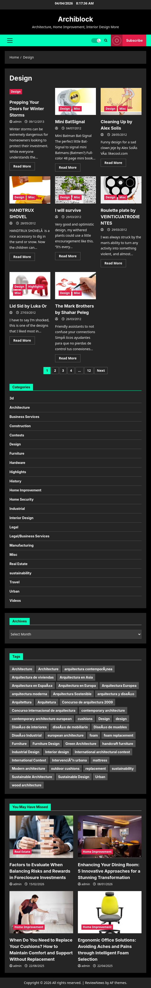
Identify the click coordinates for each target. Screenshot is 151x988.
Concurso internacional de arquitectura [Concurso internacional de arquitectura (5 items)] (43, 710)
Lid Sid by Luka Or (28, 306)
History (15, 481)
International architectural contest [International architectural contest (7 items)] (102, 752)
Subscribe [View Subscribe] (127, 40)
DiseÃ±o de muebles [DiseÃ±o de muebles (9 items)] (110, 727)
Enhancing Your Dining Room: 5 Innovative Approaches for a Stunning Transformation (109, 871)
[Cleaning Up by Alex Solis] (121, 101)
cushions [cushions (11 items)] (85, 719)
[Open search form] (105, 40)
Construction (20, 426)
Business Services (24, 417)
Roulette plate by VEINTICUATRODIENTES (120, 217)
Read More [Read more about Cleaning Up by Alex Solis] (115, 163)
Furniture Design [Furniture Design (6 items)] (46, 744)
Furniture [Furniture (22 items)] (19, 744)
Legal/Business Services (29, 536)
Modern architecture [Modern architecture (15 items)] (28, 768)
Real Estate (18, 564)
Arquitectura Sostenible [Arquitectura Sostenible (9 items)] (72, 694)
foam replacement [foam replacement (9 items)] (118, 735)
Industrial (17, 509)
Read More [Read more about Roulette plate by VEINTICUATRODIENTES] (115, 264)
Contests (16, 435)
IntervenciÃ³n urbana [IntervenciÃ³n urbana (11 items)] (69, 760)
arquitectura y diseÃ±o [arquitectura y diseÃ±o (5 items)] (115, 694)
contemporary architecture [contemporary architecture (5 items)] (103, 710)
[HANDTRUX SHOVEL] (29, 190)
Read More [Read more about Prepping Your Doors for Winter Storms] (24, 167)
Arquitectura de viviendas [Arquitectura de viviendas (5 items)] (33, 677)
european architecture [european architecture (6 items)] (65, 735)
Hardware (17, 463)
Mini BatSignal (70, 121)
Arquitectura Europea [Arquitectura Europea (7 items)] (119, 686)
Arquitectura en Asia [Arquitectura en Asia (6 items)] (76, 677)
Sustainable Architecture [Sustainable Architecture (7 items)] (32, 777)
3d (11, 398)
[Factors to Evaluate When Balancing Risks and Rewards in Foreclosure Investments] (41, 837)
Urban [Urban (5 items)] (100, 777)
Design (16, 92)
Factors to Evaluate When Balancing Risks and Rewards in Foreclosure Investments (39, 871)
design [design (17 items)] (121, 719)
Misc (77, 109)
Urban (14, 591)
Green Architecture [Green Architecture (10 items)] (81, 744)
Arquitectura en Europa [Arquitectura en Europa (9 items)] (77, 686)
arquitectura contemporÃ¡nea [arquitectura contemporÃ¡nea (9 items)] (88, 669)
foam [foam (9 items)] (94, 735)
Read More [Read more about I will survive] (69, 257)
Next (101, 370)
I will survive (68, 210)
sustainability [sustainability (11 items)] (123, 768)
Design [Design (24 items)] (104, 719)
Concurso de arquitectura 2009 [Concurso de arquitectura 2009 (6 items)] (87, 702)
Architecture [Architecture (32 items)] (22, 669)
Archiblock (75, 19)
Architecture (19, 407)
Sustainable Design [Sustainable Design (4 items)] (74, 777)
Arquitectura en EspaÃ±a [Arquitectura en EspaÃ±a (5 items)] (32, 686)
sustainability (20, 573)
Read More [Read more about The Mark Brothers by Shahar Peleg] (69, 359)
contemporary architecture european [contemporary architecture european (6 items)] (42, 719)
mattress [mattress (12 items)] (100, 760)
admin (17, 122)
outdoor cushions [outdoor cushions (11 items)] (65, 768)
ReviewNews (94, 982)
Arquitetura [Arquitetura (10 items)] (47, 702)
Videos (15, 600)
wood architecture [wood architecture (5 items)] (26, 785)
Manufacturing (21, 545)
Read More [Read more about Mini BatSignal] (69, 168)
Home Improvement (25, 490)
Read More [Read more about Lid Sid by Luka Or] (24, 341)
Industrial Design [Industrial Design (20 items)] (25, 752)
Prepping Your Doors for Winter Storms (26, 109)
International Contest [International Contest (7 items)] (29, 760)
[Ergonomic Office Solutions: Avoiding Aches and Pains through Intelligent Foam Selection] (110, 912)
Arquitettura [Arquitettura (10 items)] (22, 702)
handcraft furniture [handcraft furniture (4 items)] (117, 744)
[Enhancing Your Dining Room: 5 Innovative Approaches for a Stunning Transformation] (110, 837)
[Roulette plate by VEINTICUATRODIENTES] (121, 190)
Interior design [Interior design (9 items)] (57, 752)
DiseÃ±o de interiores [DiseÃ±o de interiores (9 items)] (29, 727)
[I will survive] (75, 190)
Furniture (16, 453)
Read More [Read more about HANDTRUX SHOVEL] (24, 257)
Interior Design (21, 518)
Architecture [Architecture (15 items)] (48, 669)
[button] (10, 40)
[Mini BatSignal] (75, 101)
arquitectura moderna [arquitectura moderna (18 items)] (29, 694)
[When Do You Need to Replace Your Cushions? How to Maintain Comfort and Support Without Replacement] (41, 912)
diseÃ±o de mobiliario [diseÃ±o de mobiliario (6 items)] (70, 727)
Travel (14, 582)
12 (89, 370)
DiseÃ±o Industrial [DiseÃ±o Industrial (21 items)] (27, 735)
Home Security (21, 499)
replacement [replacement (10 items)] (95, 768)
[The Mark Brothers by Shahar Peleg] (75, 285)
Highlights (35, 287)
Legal (13, 527)
